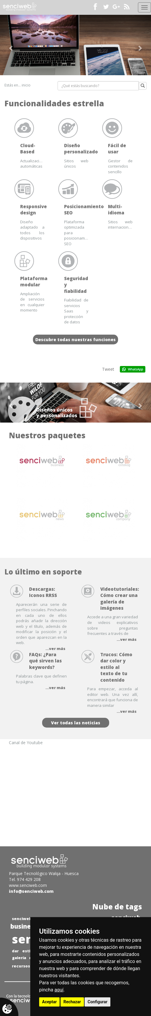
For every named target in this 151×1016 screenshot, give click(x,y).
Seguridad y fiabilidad (76, 284)
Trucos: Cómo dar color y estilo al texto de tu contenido (116, 667)
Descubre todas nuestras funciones (75, 339)
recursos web (26, 966)
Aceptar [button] (49, 1001)
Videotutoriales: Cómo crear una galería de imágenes (119, 598)
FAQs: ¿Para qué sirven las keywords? (45, 660)
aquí (58, 990)
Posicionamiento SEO (84, 209)
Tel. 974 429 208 (25, 879)
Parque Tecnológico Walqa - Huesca (44, 873)
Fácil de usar (117, 148)
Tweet (108, 369)
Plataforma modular (33, 281)
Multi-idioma (116, 209)
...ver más (126, 639)
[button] (11, 45)
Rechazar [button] (72, 1001)
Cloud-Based (27, 148)
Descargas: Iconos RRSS (43, 592)
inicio (26, 85)
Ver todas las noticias (75, 723)
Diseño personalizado (81, 148)
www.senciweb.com (28, 885)
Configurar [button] (97, 1001)
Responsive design (33, 209)
